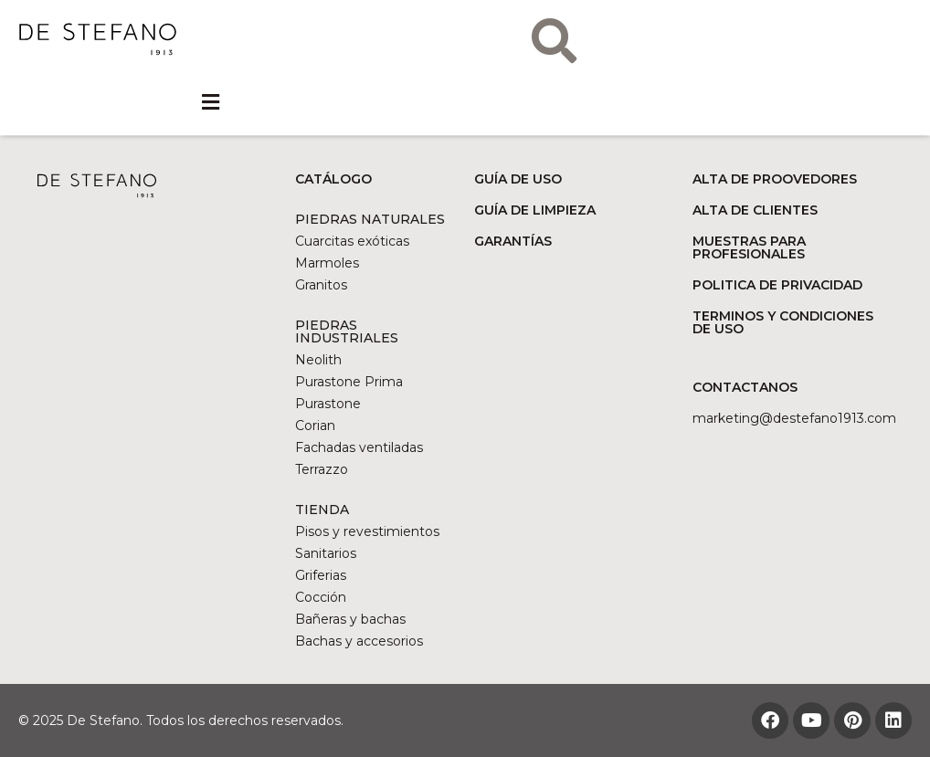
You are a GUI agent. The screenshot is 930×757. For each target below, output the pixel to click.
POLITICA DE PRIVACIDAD (777, 285)
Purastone (328, 403)
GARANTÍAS (513, 241)
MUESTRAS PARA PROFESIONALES (749, 247)
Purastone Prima (349, 381)
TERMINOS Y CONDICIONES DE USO (782, 322)
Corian (315, 425)
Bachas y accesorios (359, 641)
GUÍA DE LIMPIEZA (535, 210)
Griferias (320, 575)
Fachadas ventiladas (359, 447)
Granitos (321, 285)
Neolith (318, 360)
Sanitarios (325, 553)
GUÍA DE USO (518, 179)
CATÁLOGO (333, 179)
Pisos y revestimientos (367, 531)
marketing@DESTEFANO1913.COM (794, 418)
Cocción (320, 597)
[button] (211, 103)
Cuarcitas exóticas (352, 241)
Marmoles (327, 263)
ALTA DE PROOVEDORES (774, 179)
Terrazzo (321, 469)
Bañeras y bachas (350, 619)
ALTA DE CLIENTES (755, 210)
